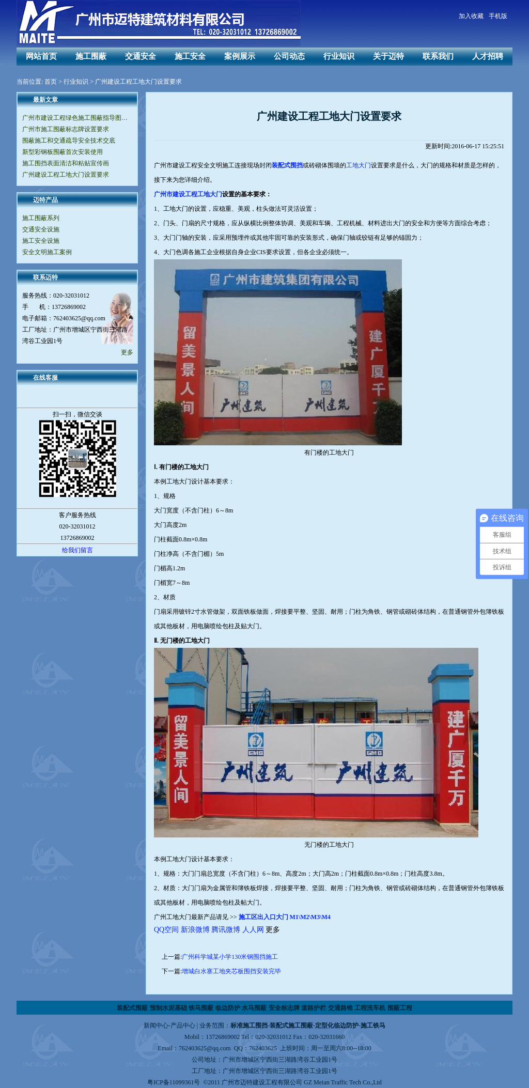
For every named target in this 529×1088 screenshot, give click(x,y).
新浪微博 (195, 930)
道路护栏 (313, 1008)
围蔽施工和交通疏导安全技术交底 (68, 140)
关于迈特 (388, 56)
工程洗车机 (369, 1008)
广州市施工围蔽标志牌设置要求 (65, 129)
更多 (127, 352)
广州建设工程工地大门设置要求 (65, 174)
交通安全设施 (40, 229)
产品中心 (182, 1025)
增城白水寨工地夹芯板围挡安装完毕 (231, 971)
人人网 (253, 930)
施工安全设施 (40, 240)
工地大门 (358, 165)
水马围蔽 (254, 1008)
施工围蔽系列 (40, 218)
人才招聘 (487, 56)
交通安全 (140, 56)
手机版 (498, 16)
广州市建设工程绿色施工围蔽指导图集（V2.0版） (77, 117)
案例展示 (239, 56)
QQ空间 (166, 930)
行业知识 (338, 56)
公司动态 (289, 56)
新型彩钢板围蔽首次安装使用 (62, 152)
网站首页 (41, 56)
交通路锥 (340, 1008)
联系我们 (438, 56)
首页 (50, 81)
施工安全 (190, 56)
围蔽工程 (399, 1008)
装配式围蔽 (132, 1008)
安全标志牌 (284, 1008)
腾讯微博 (225, 930)
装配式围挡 (287, 165)
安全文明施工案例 (47, 252)
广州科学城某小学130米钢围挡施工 (230, 956)
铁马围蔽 (201, 1008)
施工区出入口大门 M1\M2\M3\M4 (285, 917)
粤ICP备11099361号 (173, 1082)
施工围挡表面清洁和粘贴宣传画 (65, 163)
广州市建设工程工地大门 (188, 194)
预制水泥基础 (168, 1008)
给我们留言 (77, 550)
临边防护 (227, 1008)
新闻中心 (156, 1025)
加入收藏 (471, 16)
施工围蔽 (90, 56)
